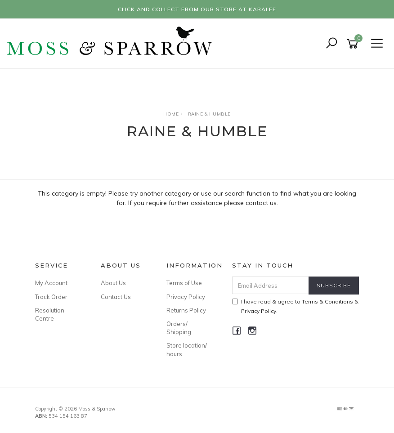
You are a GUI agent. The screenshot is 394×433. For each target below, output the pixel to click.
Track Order (51, 296)
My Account (51, 282)
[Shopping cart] (354, 44)
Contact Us (116, 296)
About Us (113, 282)
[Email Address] (270, 285)
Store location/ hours (186, 349)
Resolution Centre (49, 314)
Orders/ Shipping (178, 327)
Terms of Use (184, 282)
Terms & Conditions (327, 301)
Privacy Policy (185, 296)
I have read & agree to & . (295, 306)
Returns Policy (186, 310)
